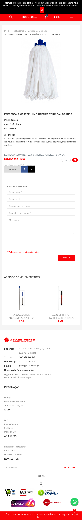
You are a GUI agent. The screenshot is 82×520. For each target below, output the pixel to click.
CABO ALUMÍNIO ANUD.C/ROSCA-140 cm (21, 316)
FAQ (6, 420)
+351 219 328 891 (27, 356)
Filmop (14, 120)
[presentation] (24, 240)
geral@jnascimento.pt (29, 365)
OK (42, 10)
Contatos (8, 428)
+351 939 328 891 (27, 361)
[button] (51, 17)
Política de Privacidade (14, 401)
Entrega (7, 397)
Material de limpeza (37, 30)
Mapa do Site (10, 431)
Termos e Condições (13, 405)
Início (6, 30)
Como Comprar (11, 424)
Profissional (18, 30)
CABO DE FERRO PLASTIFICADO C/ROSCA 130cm (60, 318)
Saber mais (74, 5)
